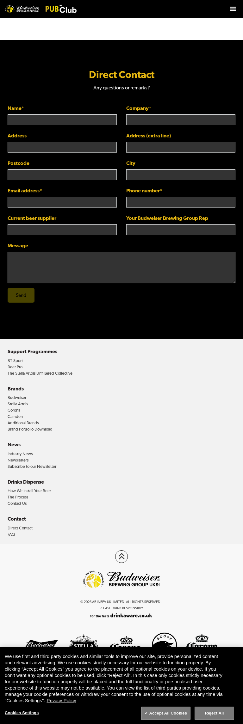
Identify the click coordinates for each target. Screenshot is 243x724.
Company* (138, 108)
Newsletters (18, 460)
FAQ (11, 534)
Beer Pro (15, 367)
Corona (14, 410)
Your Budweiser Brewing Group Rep (167, 218)
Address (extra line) (148, 136)
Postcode (18, 163)
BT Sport (15, 360)
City (130, 163)
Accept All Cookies (168, 713)
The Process (18, 497)
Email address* (25, 191)
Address (17, 136)
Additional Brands (23, 422)
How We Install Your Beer (29, 490)
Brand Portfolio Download (30, 429)
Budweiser (17, 397)
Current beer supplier (32, 218)
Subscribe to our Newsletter (32, 466)
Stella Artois (18, 403)
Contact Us (17, 503)
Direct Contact (20, 528)
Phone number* (144, 191)
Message (18, 246)
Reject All (214, 713)
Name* (16, 108)
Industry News (20, 453)
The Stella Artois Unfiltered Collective (40, 373)
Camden (15, 416)
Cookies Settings (22, 712)
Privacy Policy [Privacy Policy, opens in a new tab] (61, 700)
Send (21, 295)
